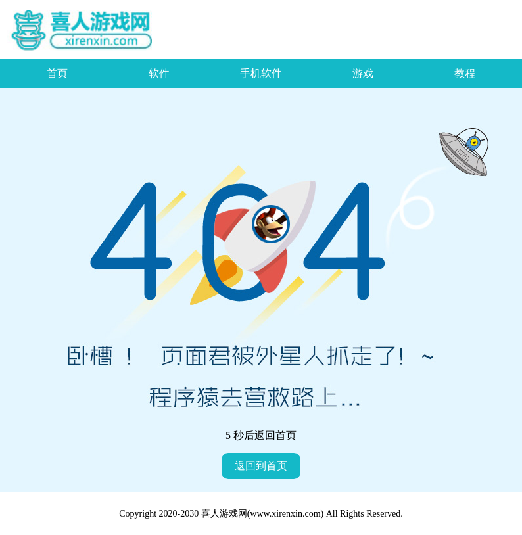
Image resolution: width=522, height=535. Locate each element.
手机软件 (261, 73)
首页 (57, 73)
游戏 (362, 73)
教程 (464, 73)
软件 (159, 73)
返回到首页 (261, 465)
